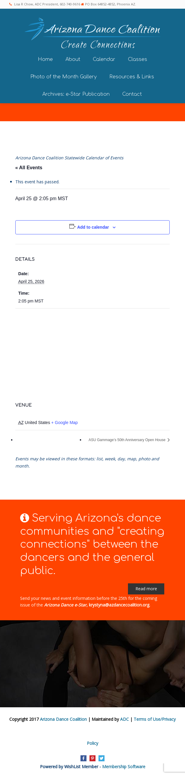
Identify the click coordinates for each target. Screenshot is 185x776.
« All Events (28, 167)
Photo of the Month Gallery (63, 77)
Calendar (104, 59)
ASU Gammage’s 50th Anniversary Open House (127, 440)
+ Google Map (64, 422)
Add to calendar (93, 227)
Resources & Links (131, 77)
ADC (124, 719)
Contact (132, 94)
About (72, 59)
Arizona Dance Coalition (63, 719)
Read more (146, 588)
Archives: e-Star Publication (76, 94)
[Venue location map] (92, 352)
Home (45, 59)
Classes (137, 59)
